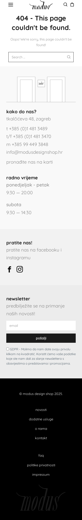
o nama (41, 428)
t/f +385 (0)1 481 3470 (28, 136)
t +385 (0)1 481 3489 (26, 129)
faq (41, 455)
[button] (10, 5)
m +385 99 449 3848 (27, 144)
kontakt (41, 438)
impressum (41, 474)
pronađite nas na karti (29, 162)
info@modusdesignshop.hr (34, 152)
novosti (41, 410)
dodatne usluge (41, 419)
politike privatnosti (41, 465)
